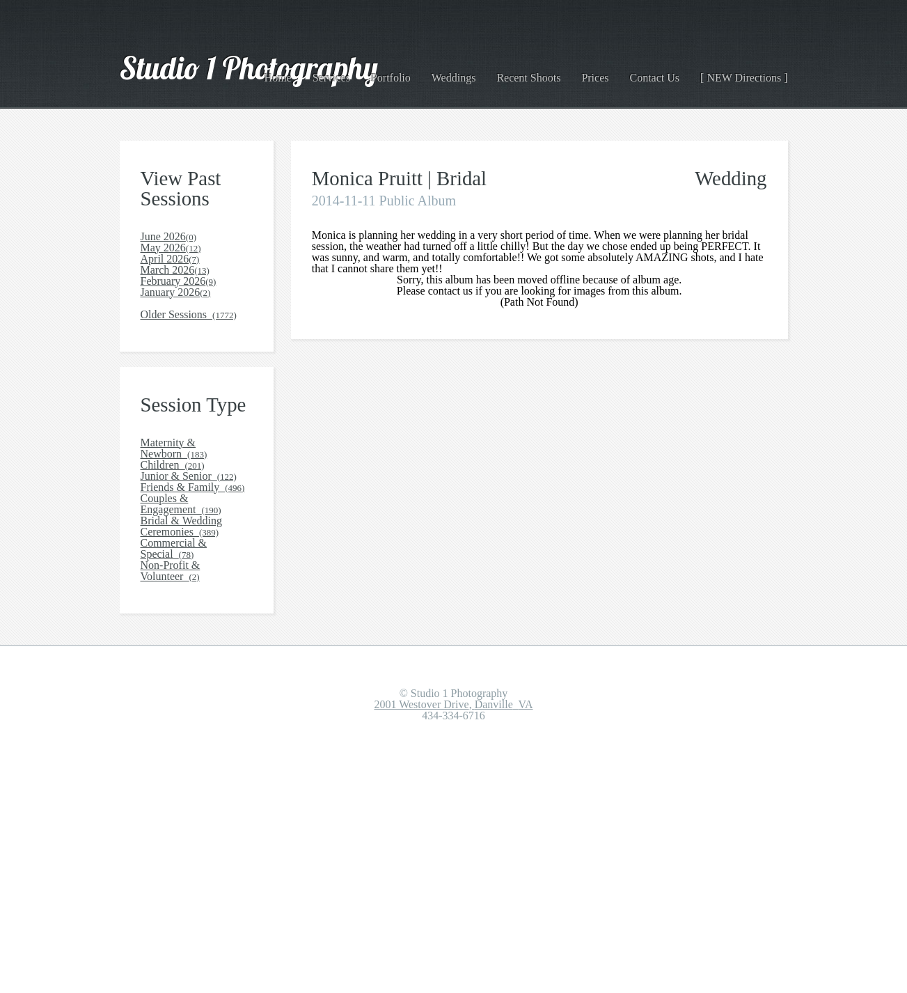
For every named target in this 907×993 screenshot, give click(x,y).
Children (169, 595)
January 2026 (174, 363)
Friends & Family (186, 642)
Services (359, 72)
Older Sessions (186, 410)
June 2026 (168, 244)
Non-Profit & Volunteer (195, 784)
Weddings (473, 72)
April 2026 (167, 291)
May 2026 (168, 268)
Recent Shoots (544, 72)
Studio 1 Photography (230, 72)
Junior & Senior (184, 619)
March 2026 (172, 316)
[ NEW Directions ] (749, 72)
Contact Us (665, 72)
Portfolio (414, 72)
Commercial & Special (194, 761)
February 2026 (176, 339)
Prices (608, 72)
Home (310, 72)
